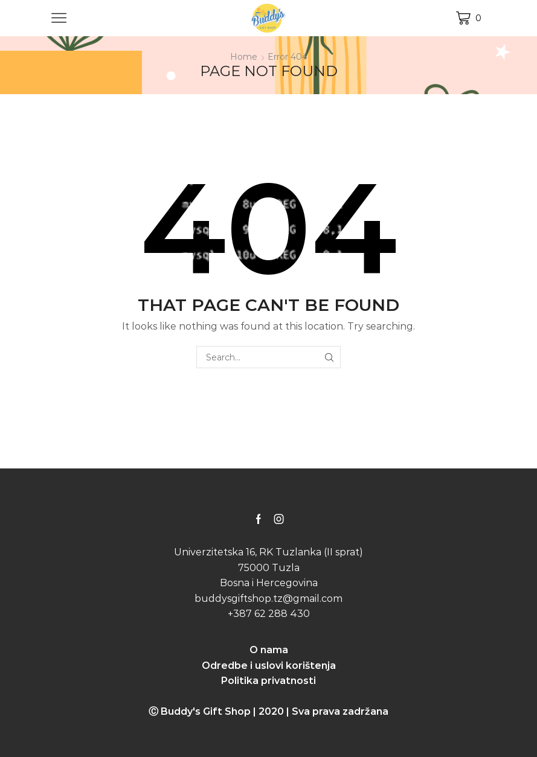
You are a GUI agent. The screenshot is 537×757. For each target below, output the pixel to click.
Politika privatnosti (268, 680)
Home (243, 56)
